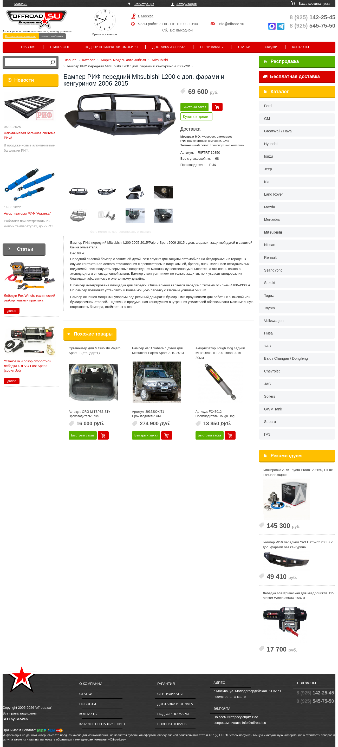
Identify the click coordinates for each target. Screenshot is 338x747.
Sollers (269, 396)
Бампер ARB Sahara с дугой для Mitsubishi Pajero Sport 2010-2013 (158, 350)
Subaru (270, 422)
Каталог (280, 91)
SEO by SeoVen (15, 719)
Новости (24, 80)
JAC (267, 384)
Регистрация (144, 4)
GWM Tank (273, 409)
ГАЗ (267, 434)
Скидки (271, 47)
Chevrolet (272, 371)
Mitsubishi (273, 232)
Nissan (269, 245)
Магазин (20, 4)
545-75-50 (312, 25)
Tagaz (269, 295)
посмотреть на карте (229, 697)
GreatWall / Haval (278, 131)
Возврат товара (172, 724)
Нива (268, 333)
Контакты (300, 47)
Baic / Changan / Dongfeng (286, 358)
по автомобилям (52, 36)
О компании (90, 684)
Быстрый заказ (194, 107)
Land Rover (273, 194)
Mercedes (272, 219)
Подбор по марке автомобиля (111, 47)
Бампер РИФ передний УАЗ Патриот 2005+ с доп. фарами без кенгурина (298, 544)
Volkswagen (274, 321)
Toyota (269, 308)
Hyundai (270, 144)
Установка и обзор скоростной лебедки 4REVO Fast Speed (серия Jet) (27, 365)
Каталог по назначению (20, 36)
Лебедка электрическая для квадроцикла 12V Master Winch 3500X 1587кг (299, 595)
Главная (28, 47)
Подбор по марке (173, 714)
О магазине (60, 47)
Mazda (269, 207)
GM (267, 119)
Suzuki (269, 283)
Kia (266, 182)
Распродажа (281, 61)
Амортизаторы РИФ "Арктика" (27, 213)
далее (11, 311)
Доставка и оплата (168, 47)
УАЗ (267, 346)
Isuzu (268, 156)
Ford (268, 106)
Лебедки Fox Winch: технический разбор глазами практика (29, 298)
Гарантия (166, 684)
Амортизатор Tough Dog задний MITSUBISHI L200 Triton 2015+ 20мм (220, 353)
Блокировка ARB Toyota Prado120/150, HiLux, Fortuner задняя (298, 472)
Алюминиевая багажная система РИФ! (29, 135)
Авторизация (187, 4)
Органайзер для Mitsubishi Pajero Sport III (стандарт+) (94, 350)
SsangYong (273, 270)
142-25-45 (312, 17)
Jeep (268, 169)
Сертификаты (212, 47)
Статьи (244, 47)
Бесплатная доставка (291, 76)
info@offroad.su (231, 24)
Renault (270, 257)
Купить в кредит (196, 116)
